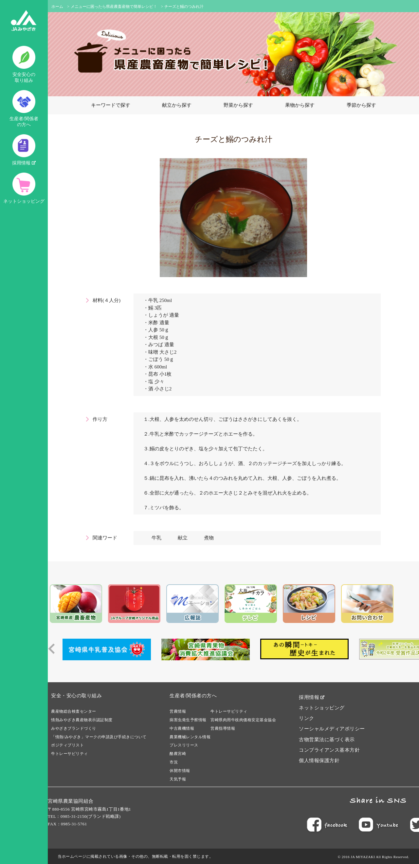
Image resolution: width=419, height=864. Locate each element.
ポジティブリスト (67, 745)
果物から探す (300, 105)
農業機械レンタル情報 (190, 737)
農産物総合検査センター (73, 711)
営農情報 (178, 711)
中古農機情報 (182, 728)
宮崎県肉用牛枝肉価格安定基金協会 (243, 720)
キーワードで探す (110, 105)
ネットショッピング (24, 188)
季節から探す (361, 105)
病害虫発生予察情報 (188, 720)
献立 (183, 537)
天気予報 (178, 779)
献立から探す (176, 105)
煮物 (209, 537)
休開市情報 (180, 770)
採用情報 (24, 149)
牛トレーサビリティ (69, 753)
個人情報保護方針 (319, 760)
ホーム (57, 6)
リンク (306, 718)
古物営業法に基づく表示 (327, 739)
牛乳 (156, 537)
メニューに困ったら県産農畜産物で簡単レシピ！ (114, 6)
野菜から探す (238, 105)
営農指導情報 (222, 728)
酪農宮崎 (178, 753)
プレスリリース (184, 745)
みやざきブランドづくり (73, 728)
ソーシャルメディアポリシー (332, 728)
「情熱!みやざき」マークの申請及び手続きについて (99, 737)
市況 (174, 762)
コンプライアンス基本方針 (329, 750)
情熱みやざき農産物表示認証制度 (82, 720)
